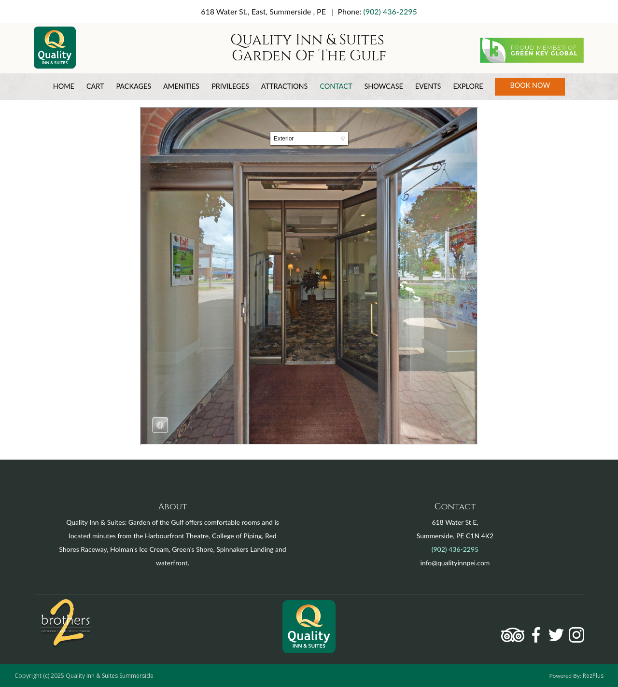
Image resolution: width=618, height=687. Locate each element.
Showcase (383, 86)
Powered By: (566, 675)
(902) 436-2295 (390, 11)
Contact (336, 86)
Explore (468, 86)
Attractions (284, 86)
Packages (133, 86)
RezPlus (593, 676)
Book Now (530, 85)
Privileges (230, 86)
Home (63, 86)
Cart (95, 86)
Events (428, 86)
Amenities (181, 86)
